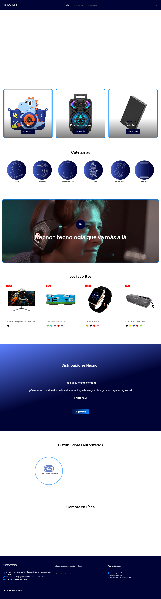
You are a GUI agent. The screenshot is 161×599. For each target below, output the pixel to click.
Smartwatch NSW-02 (94, 322)
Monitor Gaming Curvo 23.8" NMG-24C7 (22, 322)
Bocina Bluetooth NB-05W (135, 322)
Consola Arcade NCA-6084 (57, 322)
